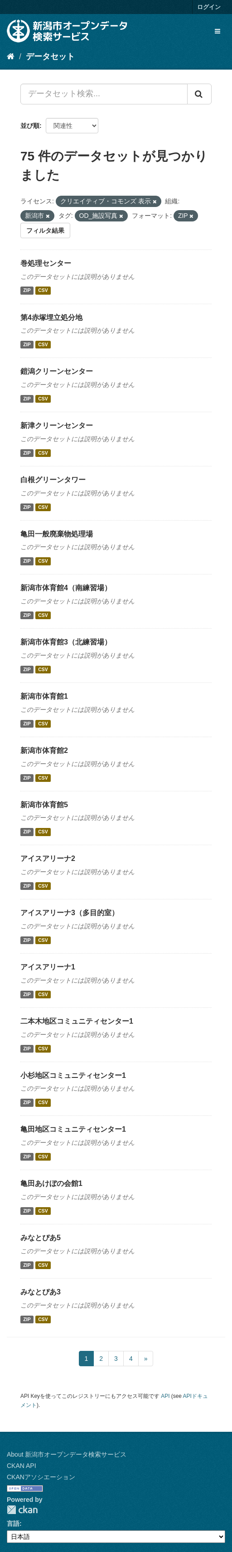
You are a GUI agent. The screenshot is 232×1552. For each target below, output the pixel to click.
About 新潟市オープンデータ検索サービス (66, 1454)
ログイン (209, 7)
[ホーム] (10, 56)
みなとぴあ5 (40, 1238)
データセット (50, 56)
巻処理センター (45, 263)
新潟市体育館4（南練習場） (65, 588)
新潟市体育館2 (44, 750)
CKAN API (21, 1465)
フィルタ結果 (45, 230)
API (165, 1396)
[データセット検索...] (104, 94)
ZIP (26, 290)
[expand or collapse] (217, 31)
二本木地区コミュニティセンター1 (76, 1021)
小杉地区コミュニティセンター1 (73, 1075)
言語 (13, 1523)
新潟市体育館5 (44, 805)
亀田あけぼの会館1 (51, 1183)
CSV (43, 290)
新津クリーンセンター (56, 425)
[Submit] (199, 94)
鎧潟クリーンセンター (56, 371)
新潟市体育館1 (44, 696)
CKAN (22, 1509)
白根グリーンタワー (53, 480)
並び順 (29, 125)
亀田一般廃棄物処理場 (56, 534)
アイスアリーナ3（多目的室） (69, 913)
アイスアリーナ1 (47, 967)
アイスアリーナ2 (47, 858)
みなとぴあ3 (40, 1292)
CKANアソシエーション (41, 1477)
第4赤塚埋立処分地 (51, 317)
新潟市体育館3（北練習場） (65, 642)
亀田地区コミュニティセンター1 (73, 1129)
